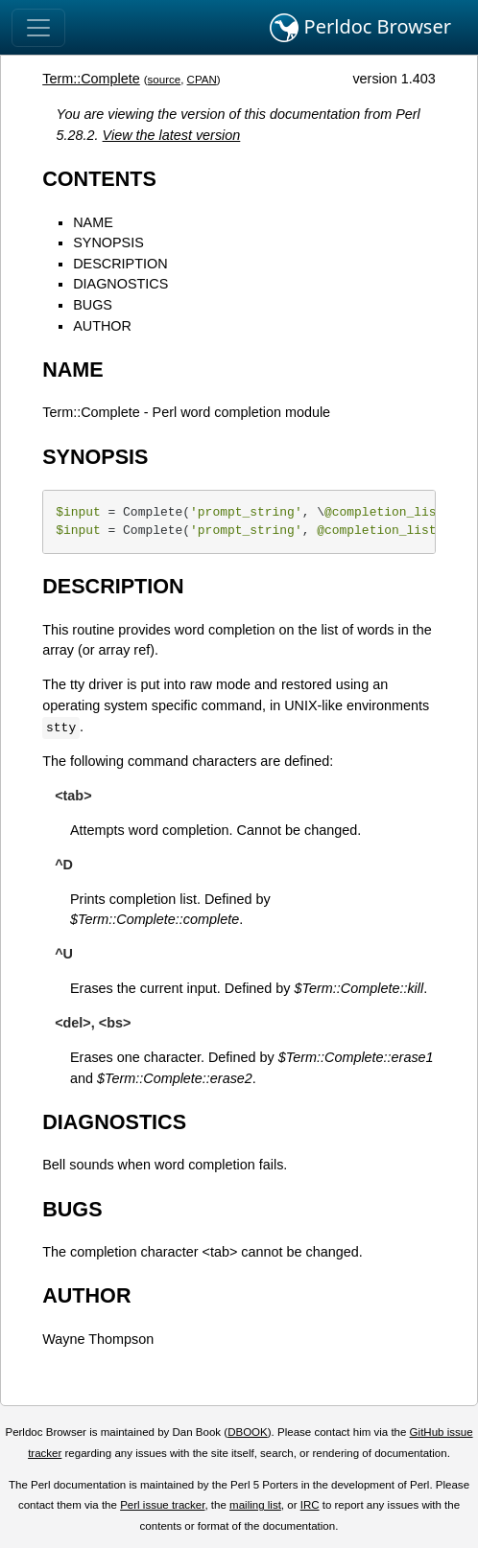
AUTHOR (102, 326)
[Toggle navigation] (38, 28)
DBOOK (247, 1432)
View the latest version (172, 135)
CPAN (202, 79)
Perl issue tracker (162, 1505)
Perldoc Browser (360, 27)
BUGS (92, 304)
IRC (310, 1505)
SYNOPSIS (108, 242)
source (164, 79)
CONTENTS (99, 179)
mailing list (255, 1505)
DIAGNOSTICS (120, 283)
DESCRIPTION (120, 263)
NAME (93, 222)
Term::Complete (91, 78)
